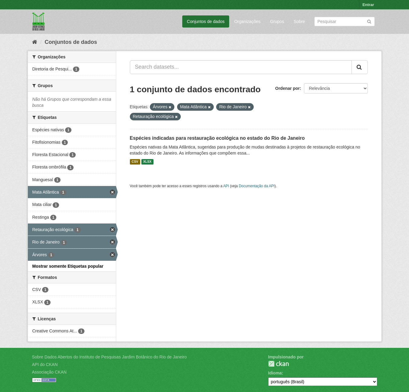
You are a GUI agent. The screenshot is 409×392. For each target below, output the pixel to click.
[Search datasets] (344, 21)
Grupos (277, 21)
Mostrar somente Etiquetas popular (68, 266)
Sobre (299, 21)
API (226, 186)
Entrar (368, 4)
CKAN (278, 364)
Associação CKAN (49, 372)
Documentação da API (257, 186)
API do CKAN (45, 364)
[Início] (34, 42)
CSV (135, 162)
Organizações (247, 21)
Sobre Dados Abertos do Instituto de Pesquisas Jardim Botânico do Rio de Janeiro (109, 356)
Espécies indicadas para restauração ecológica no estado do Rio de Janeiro (217, 138)
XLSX (147, 162)
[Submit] (369, 21)
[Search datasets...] (241, 67)
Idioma (275, 373)
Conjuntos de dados (206, 21)
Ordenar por (287, 88)
